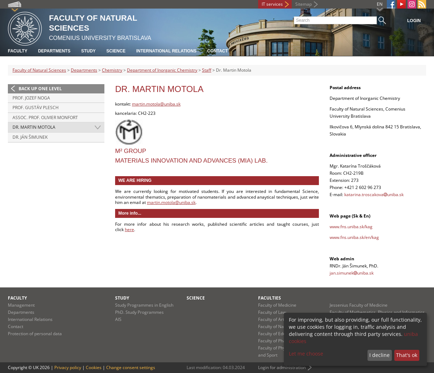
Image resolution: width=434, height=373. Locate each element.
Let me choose (306, 353)
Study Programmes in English (144, 305)
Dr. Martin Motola (34, 127)
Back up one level (40, 89)
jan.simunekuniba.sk (352, 273)
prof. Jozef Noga (31, 98)
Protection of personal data (35, 334)
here (129, 229)
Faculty (17, 50)
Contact (217, 50)
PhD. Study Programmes (139, 312)
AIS (118, 319)
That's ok (406, 355)
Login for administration (282, 367)
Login (414, 20)
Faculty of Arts (272, 319)
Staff (206, 70)
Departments (54, 50)
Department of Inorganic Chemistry (162, 70)
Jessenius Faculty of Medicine (359, 305)
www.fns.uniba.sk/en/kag (354, 237)
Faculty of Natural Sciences (39, 70)
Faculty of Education (278, 334)
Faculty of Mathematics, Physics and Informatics (377, 312)
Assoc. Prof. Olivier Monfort (45, 117)
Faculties (269, 298)
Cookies (94, 367)
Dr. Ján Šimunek (30, 137)
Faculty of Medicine (277, 305)
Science (116, 50)
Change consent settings (130, 367)
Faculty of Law (272, 312)
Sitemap (303, 4)
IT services (272, 4)
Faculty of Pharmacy (278, 341)
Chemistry (112, 70)
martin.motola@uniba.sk (156, 104)
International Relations (166, 50)
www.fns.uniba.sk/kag (351, 227)
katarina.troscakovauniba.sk (374, 194)
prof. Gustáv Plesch (36, 107)
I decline (379, 355)
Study (88, 50)
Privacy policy (67, 367)
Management (21, 305)
